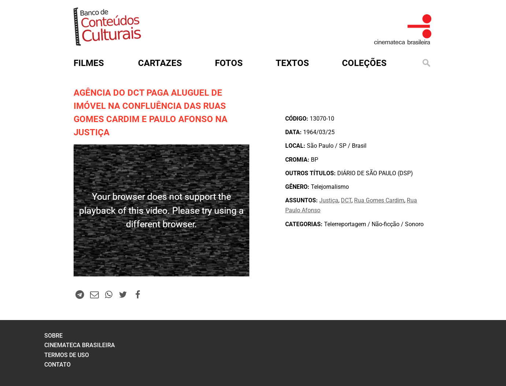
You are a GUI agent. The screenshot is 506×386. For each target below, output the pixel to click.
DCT (346, 200)
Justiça (328, 200)
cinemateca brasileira (79, 345)
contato (57, 364)
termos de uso (66, 355)
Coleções (364, 63)
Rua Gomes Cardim (379, 200)
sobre (53, 335)
